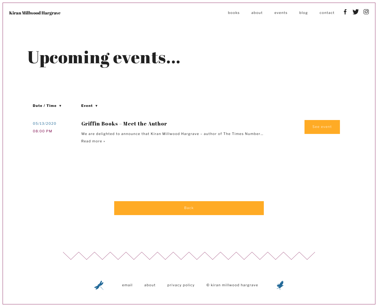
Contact (327, 13)
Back (189, 208)
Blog (303, 13)
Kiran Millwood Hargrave (35, 13)
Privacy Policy (181, 285)
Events (280, 13)
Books (234, 13)
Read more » (93, 141)
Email (127, 285)
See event (322, 127)
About (257, 13)
